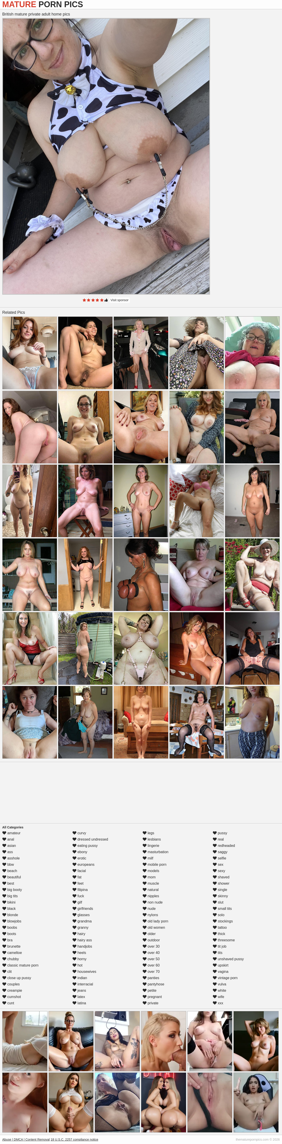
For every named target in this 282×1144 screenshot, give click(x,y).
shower (221, 883)
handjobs (82, 946)
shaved (221, 877)
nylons (150, 915)
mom (149, 877)
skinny (220, 896)
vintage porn (225, 978)
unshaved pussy (228, 959)
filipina (80, 890)
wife (218, 997)
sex (218, 864)
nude (149, 909)
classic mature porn (20, 965)
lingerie (151, 846)
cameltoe (12, 953)
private (150, 1003)
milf (148, 858)
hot (77, 965)
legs (148, 833)
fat (76, 877)
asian (9, 846)
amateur (11, 833)
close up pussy (16, 978)
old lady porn (155, 921)
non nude (153, 902)
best (8, 883)
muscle (151, 883)
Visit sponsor (120, 300)
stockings (223, 921)
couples (11, 984)
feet (77, 883)
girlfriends (82, 909)
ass (7, 852)
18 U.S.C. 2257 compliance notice (74, 1139)
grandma (82, 921)
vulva (219, 984)
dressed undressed (90, 839)
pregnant (152, 997)
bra (7, 940)
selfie (219, 858)
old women (154, 927)
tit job (219, 946)
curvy (79, 833)
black (9, 909)
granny (80, 927)
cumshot (11, 997)
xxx (218, 1003)
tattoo (220, 927)
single (220, 890)
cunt (8, 1003)
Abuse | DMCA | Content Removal (26, 1139)
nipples (151, 896)
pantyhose (153, 984)
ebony (79, 852)
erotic (79, 858)
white (219, 990)
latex (78, 997)
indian (79, 978)
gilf (77, 902)
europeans (83, 864)
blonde (10, 915)
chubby (10, 959)
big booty (12, 890)
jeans (79, 990)
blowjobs (11, 921)
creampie (12, 990)
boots (9, 934)
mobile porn (154, 864)
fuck (78, 896)
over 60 (151, 965)
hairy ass (82, 940)
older (149, 934)
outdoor (151, 940)
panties (151, 978)
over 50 (151, 959)
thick (219, 934)
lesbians (152, 839)
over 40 (151, 953)
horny (79, 959)
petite (150, 990)
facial (79, 871)
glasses (81, 915)
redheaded (224, 846)
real (218, 839)
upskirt (220, 965)
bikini (9, 902)
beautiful (11, 877)
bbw (8, 864)
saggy (220, 852)
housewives (84, 972)
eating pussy (85, 846)
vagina (220, 972)
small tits (222, 909)
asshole (11, 858)
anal (8, 839)
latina (79, 1003)
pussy (220, 833)
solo (218, 915)
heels (79, 953)
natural (151, 890)
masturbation (155, 852)
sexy (219, 871)
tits (217, 953)
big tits (10, 896)
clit (7, 972)
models (151, 871)
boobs (9, 927)
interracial (82, 984)
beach (9, 871)
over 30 (151, 946)
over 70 (151, 972)
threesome (224, 940)
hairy (78, 934)
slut (218, 902)
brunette (11, 946)
